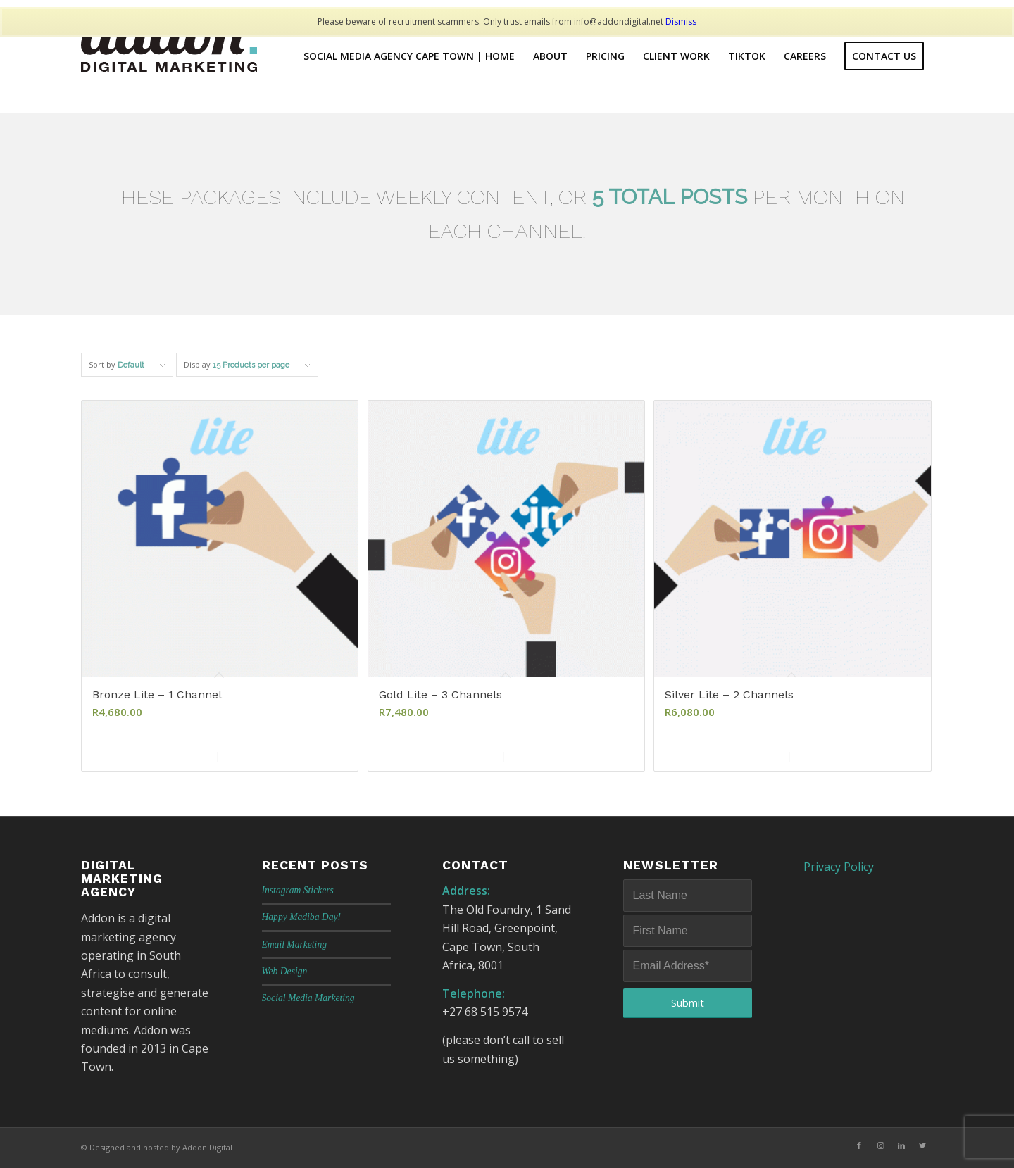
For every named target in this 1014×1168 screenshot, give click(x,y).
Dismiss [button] (680, 21)
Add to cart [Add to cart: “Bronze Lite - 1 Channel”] (153, 756)
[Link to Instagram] (880, 1145)
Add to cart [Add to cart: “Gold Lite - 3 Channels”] (439, 756)
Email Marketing (294, 944)
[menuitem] (409, 56)
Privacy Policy (838, 866)
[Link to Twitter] (922, 1145)
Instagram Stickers (298, 890)
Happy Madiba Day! (302, 917)
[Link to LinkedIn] (901, 1145)
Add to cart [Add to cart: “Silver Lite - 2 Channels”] (725, 756)
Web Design (285, 971)
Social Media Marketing (308, 998)
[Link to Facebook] (859, 1145)
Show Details (281, 756)
